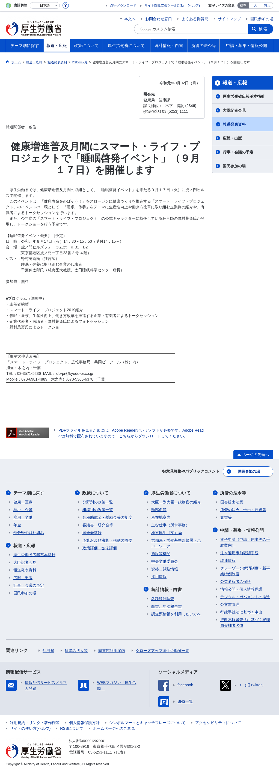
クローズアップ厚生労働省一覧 (162, 650)
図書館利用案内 (111, 650)
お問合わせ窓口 (158, 19)
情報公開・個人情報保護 (241, 589)
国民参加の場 (261, 19)
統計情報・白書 (166, 589)
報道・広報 (234, 82)
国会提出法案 (231, 502)
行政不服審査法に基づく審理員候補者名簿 (245, 622)
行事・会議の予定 (238, 152)
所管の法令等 (233, 493)
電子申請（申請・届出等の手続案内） (245, 542)
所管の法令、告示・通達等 (243, 510)
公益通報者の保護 (235, 581)
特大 (267, 5)
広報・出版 (232, 138)
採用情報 (159, 576)
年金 (17, 525)
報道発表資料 (234, 124)
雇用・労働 (22, 517)
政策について (95, 493)
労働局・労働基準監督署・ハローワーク (176, 543)
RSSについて (71, 728)
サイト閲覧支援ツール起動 (164, 5)
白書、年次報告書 (166, 606)
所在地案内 (160, 517)
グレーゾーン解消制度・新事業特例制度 (245, 571)
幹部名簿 (159, 510)
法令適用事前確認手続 (239, 552)
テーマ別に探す (28, 493)
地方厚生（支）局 (166, 532)
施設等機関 (160, 553)
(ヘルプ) (194, 5)
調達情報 (228, 560)
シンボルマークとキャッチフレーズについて (147, 722)
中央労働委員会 (164, 561)
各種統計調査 (162, 598)
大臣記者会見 (234, 110)
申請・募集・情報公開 (242, 530)
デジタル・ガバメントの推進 (245, 596)
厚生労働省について (171, 493)
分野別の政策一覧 (97, 502)
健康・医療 (22, 502)
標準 (243, 5)
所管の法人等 (76, 650)
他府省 (48, 650)
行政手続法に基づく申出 (241, 612)
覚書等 (226, 517)
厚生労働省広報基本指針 (244, 96)
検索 (263, 29)
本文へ (130, 19)
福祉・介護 (22, 510)
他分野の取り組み (28, 532)
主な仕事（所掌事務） (170, 525)
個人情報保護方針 (84, 722)
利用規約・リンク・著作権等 (35, 722)
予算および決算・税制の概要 (107, 540)
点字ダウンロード (123, 5)
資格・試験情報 (164, 569)
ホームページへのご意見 (114, 728)
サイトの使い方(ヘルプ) (30, 728)
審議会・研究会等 (97, 525)
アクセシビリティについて (218, 722)
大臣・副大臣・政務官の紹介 (176, 502)
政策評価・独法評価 (99, 548)
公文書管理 (229, 604)
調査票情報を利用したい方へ (176, 614)
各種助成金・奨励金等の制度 (107, 517)
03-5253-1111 (100, 752)
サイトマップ (229, 19)
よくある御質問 (195, 19)
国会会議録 (92, 532)
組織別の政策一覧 (97, 510)
